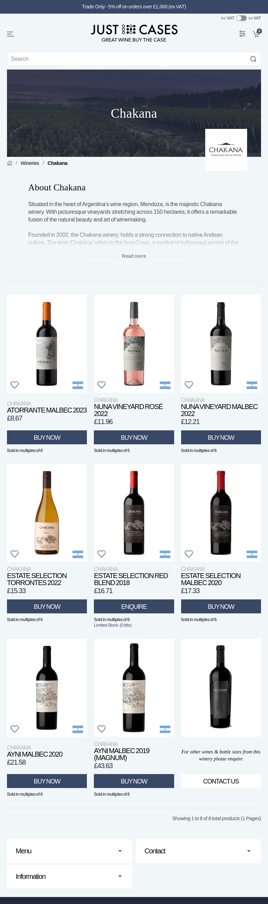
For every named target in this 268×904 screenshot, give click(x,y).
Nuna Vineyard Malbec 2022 (219, 407)
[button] (11, 34)
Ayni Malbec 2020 (34, 751)
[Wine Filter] (242, 33)
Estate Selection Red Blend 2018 (131, 576)
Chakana (57, 163)
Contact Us (221, 781)
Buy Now (47, 437)
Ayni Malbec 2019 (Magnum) (121, 751)
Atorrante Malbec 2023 (47, 407)
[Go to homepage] (134, 33)
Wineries (30, 163)
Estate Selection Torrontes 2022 (37, 576)
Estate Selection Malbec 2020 (211, 576)
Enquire (134, 606)
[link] (257, 33)
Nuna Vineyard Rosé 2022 (128, 407)
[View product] (47, 344)
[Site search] (134, 59)
